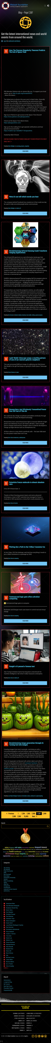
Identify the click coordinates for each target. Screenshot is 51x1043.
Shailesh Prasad (10, 914)
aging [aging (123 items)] (6, 848)
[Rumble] (45, 1036)
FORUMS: (21, 1030)
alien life (6, 884)
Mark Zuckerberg (8, 881)
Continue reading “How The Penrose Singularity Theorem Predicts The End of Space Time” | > (25, 140)
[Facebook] (33, 1036)
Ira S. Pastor (9, 964)
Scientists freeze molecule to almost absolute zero (26, 483)
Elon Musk (7, 876)
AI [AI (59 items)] (9, 847)
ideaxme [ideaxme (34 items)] (26, 852)
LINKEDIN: (16, 1016)
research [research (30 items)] (12, 856)
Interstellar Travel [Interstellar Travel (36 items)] (39, 852)
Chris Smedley (10, 966)
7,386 (33, 813)
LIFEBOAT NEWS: (29, 1014)
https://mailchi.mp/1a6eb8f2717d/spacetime (18, 131)
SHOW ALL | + (6, 968)
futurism (16, 503)
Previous (11, 813)
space (17, 372)
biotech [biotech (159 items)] (44, 847)
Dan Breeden (9, 912)
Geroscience (7, 980)
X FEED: (15, 1018)
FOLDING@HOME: (15, 1026)
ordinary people (9, 768)
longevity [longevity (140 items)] (23, 854)
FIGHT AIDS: (17, 1023)
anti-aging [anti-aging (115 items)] (18, 848)
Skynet (5, 879)
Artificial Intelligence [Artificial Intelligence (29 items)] (25, 847)
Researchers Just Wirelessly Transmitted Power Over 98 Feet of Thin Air (27, 410)
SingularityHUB (8, 990)
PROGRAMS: (28, 1026)
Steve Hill (8, 951)
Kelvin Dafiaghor (11, 146)
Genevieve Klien (10, 903)
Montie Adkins (10, 961)
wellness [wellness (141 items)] (46, 856)
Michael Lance (10, 957)
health (30, 315)
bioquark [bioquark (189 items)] (38, 847)
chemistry (24, 315)
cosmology (18, 146)
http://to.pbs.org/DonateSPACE (22, 93)
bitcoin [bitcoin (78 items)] (12, 849)
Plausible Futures (8, 988)
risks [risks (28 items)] (14, 856)
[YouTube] (42, 1036)
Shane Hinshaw (10, 942)
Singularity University (9, 877)
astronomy (7, 891)
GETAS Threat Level (25, 1007)
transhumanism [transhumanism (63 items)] (39, 856)
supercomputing (39, 796)
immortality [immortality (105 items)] (31, 852)
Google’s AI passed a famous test (22, 666)
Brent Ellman (9, 953)
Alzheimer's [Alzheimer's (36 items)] (12, 847)
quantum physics (39, 315)
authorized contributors (14, 41)
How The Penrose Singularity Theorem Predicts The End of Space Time (27, 51)
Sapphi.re (26, 1036)
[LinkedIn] (39, 1036)
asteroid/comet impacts (10, 889)
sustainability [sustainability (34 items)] (25, 856)
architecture (7, 887)
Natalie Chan (9, 949)
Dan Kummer (10, 315)
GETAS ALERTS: (29, 1016)
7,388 (44, 813)
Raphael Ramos (10, 944)
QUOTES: (28, 1030)
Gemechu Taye (10, 918)
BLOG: (27, 1018)
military (33, 315)
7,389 (14, 816)
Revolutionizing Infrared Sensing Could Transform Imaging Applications (28, 251)
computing (16, 558)
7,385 (28, 813)
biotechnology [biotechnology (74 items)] (6, 849)
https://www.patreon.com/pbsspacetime (16, 117)
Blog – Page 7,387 (25, 13)
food (27, 315)
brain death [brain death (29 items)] (21, 849)
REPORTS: (28, 1023)
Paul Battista (9, 916)
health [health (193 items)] (11, 852)
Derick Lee (9, 938)
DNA (5, 872)
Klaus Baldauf (10, 931)
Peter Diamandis (8, 871)
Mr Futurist (7, 984)
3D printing (7, 868)
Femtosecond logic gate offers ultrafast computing (24, 597)
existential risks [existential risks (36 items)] (39, 849)
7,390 (19, 816)
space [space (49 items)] (21, 856)
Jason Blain (9, 959)
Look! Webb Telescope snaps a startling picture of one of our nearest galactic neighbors (27, 358)
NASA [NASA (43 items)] (27, 854)
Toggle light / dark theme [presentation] (48, 6)
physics (22, 146)
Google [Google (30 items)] (8, 852)
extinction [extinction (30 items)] (43, 849)
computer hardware (31, 763)
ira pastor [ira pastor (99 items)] (45, 852)
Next (33, 816)
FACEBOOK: (15, 1014)
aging (5, 882)
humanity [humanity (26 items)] (23, 852)
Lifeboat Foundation (11, 1036)
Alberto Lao (9, 940)
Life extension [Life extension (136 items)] (9, 854)
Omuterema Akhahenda (12, 929)
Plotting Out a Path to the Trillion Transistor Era (27, 547)
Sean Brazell (9, 946)
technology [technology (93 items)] (31, 856)
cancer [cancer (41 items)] (24, 849)
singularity (27, 146)
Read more (25, 151)
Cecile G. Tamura (10, 933)
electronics (16, 438)
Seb (7, 955)
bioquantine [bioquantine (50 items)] (31, 847)
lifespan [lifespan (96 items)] (17, 854)
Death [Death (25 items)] (34, 849)
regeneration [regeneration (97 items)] (6, 856)
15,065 (26, 816)
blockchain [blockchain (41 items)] (16, 849)
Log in (5, 41)
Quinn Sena (10, 438)
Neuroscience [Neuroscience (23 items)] (30, 854)
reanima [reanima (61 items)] (37, 854)
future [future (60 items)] (47, 849)
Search (48, 826)
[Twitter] (36, 1036)
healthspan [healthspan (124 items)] (17, 852)
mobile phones (22, 438)
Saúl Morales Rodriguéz (12, 905)
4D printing (7, 869)
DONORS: (20, 1021)
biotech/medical (18, 315)
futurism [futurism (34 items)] (4, 852)
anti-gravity (7, 886)
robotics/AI (18, 208)
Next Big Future (8, 986)
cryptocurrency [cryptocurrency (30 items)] (28, 849)
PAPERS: (28, 1028)
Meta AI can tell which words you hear (24, 196)
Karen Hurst (9, 923)
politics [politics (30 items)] (34, 854)
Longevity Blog (8, 982)
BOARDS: (28, 1021)
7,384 (23, 813)
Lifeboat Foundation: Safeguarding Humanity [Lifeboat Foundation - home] (21, 5)
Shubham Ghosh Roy (12, 908)
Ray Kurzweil (7, 874)
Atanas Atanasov (11, 372)
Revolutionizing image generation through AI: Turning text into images (26, 744)
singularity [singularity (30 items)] (17, 856)
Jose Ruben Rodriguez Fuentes (14, 796)
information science (26, 796)
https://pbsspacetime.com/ (12, 123)
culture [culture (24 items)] (32, 849)
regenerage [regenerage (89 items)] (43, 854)
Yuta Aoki (8, 936)
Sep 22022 (6, 51)
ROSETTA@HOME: (15, 1028)
